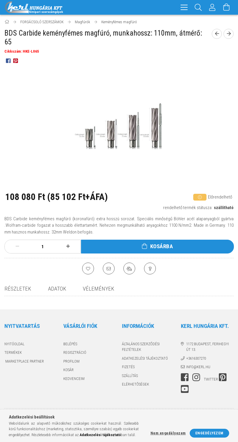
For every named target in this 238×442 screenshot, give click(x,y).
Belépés (70, 344)
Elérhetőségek (135, 384)
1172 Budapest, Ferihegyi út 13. (207, 347)
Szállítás (130, 375)
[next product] (229, 34)
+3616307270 (196, 358)
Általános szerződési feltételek (141, 347)
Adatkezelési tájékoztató (145, 358)
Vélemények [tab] (98, 288)
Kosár (68, 370)
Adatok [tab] (57, 288)
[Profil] (212, 7)
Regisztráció (74, 352)
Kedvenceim (74, 378)
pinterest (223, 377)
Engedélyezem (209, 433)
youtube (185, 389)
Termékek (13, 352)
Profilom (71, 361)
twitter (211, 379)
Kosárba (161, 246)
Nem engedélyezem (168, 433)
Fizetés (128, 367)
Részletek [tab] (17, 288)
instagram (196, 377)
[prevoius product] (217, 34)
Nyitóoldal (14, 344)
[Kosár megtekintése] (226, 7)
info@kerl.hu (198, 367)
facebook (185, 377)
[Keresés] (198, 7)
